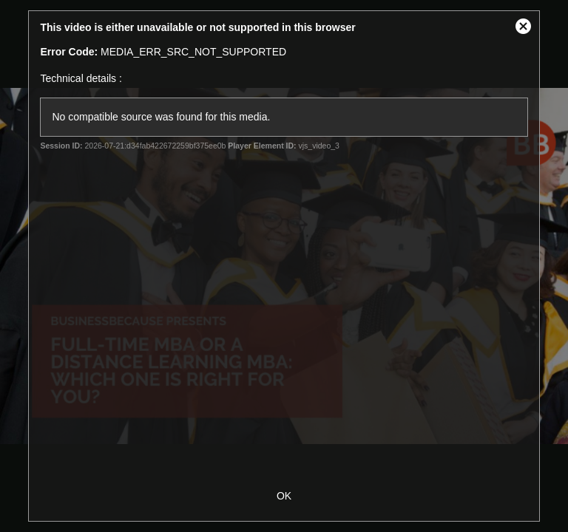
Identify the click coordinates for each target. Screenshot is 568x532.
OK (284, 496)
